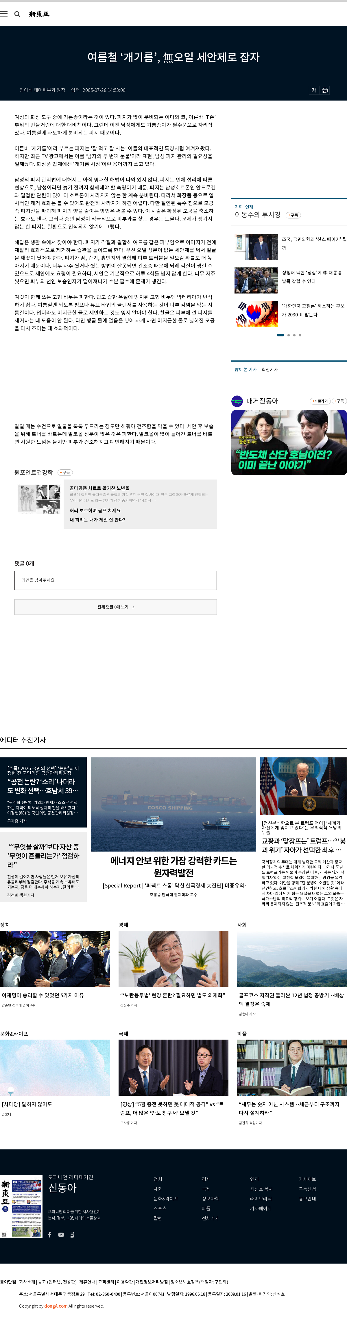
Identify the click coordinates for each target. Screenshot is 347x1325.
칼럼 (158, 1218)
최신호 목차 (261, 1189)
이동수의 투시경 (258, 214)
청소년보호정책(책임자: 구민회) (199, 1282)
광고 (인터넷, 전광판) (57, 1282)
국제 (206, 1189)
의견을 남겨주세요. (38, 580)
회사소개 (27, 1282)
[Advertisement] (101, 376)
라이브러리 (261, 1199)
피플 (206, 1208)
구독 (66, 472)
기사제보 (307, 1179)
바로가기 (321, 401)
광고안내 (307, 1199)
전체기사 (210, 1218)
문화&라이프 (166, 1199)
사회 (158, 1189)
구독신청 (307, 1189)
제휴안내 (87, 1282)
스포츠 (160, 1208)
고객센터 (106, 1282)
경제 (206, 1179)
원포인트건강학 (33, 473)
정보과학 (210, 1199)
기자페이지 (261, 1208)
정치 (158, 1179)
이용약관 (125, 1282)
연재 (254, 1179)
